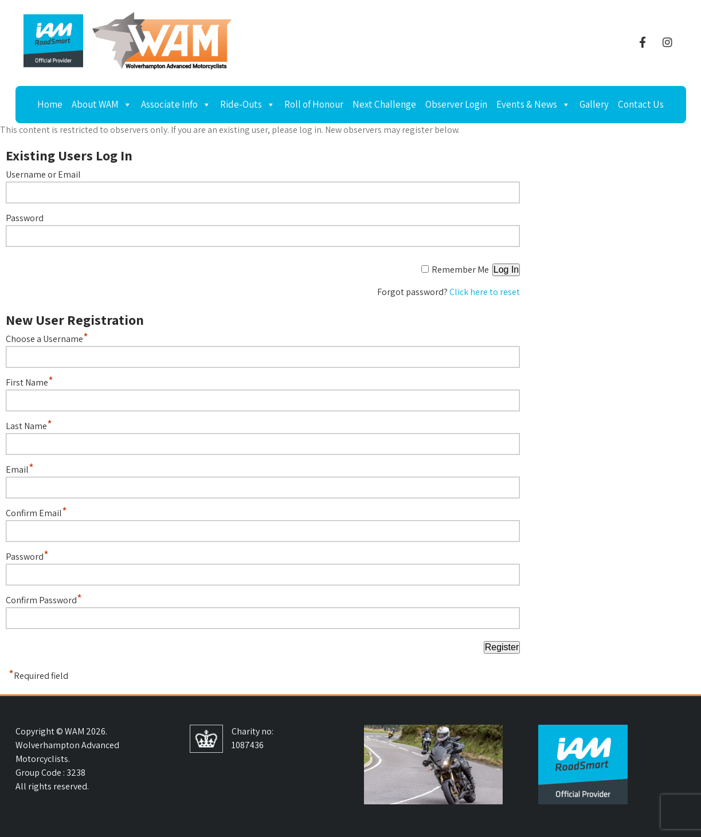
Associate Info (176, 104)
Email (20, 469)
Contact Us (641, 104)
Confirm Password (44, 600)
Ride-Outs (247, 104)
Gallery (594, 104)
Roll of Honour (313, 104)
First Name (29, 382)
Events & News (533, 104)
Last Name (29, 426)
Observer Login (456, 104)
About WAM (102, 104)
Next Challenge (384, 104)
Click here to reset (484, 292)
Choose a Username (47, 339)
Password (25, 218)
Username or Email (43, 174)
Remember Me (460, 270)
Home (49, 104)
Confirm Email (36, 513)
